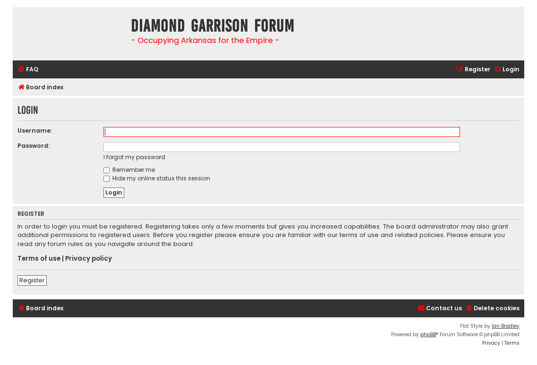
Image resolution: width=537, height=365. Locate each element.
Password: (33, 146)
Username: (34, 131)
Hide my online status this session (156, 178)
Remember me (129, 170)
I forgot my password (134, 157)
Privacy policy (88, 259)
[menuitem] (27, 69)
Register (32, 280)
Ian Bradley (506, 326)
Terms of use (38, 259)
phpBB (428, 334)
